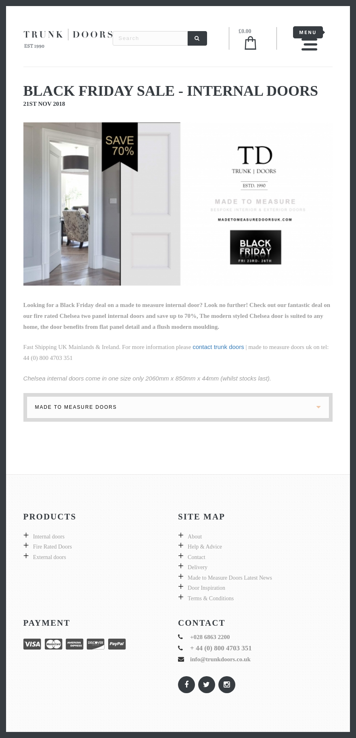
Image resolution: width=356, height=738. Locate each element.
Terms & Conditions (211, 598)
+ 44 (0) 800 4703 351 (221, 648)
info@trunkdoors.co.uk (220, 659)
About (195, 537)
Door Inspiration (206, 588)
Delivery (197, 567)
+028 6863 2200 (210, 637)
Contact (196, 557)
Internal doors (49, 537)
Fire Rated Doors (52, 547)
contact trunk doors (218, 346)
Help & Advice (205, 547)
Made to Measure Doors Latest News (230, 578)
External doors (49, 557)
